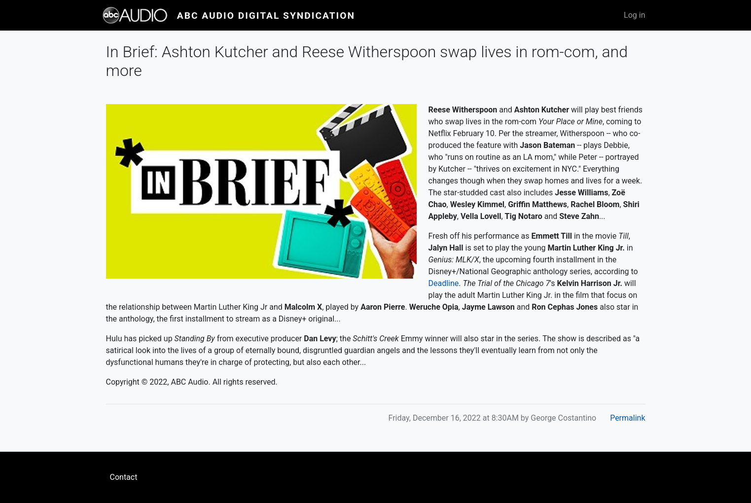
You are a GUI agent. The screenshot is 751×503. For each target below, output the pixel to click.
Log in (634, 15)
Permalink (627, 418)
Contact (124, 477)
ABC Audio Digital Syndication (266, 15)
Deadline (444, 283)
